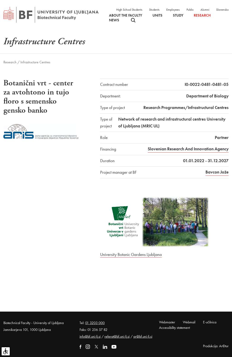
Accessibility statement (174, 327)
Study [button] (178, 15)
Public (190, 9)
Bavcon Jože (217, 172)
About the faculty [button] (125, 15)
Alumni (205, 9)
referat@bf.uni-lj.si (117, 336)
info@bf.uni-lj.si (90, 336)
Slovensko (222, 9)
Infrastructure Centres (35, 62)
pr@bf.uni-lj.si (142, 336)
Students (154, 9)
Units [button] (157, 15)
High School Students (129, 9)
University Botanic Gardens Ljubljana (131, 254)
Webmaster (167, 322)
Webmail (189, 322)
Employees (173, 9)
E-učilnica (209, 322)
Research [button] (202, 15)
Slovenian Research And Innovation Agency (188, 149)
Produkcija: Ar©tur (216, 346)
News (114, 20)
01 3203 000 (95, 322)
